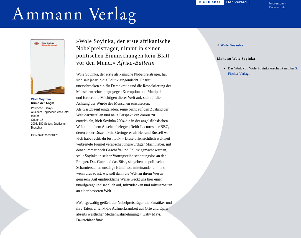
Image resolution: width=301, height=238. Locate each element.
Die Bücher (210, 2)
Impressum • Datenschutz (277, 5)
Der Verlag (237, 2)
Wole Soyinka (41, 99)
